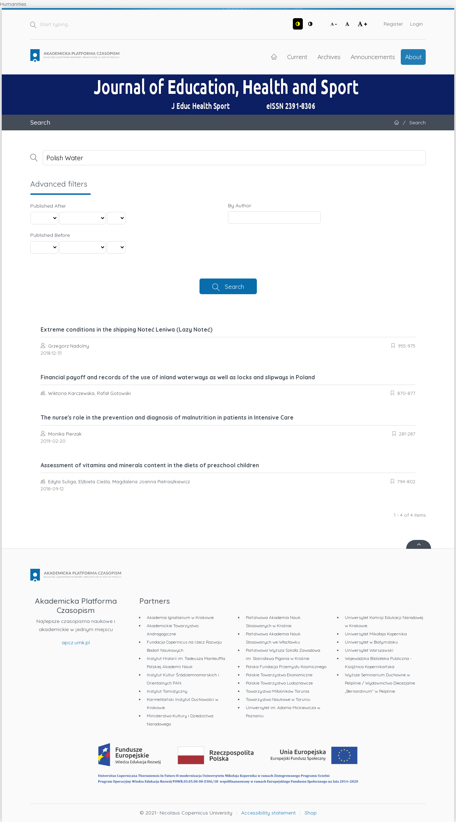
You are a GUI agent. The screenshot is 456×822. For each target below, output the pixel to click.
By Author (239, 205)
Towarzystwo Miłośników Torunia (277, 691)
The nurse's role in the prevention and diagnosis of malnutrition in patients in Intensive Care (167, 417)
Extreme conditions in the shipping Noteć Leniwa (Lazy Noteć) (126, 329)
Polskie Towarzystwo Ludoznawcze (279, 683)
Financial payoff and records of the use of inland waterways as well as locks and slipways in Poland (178, 377)
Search (234, 286)
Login (416, 24)
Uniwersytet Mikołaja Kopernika (376, 633)
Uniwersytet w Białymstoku (371, 642)
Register (393, 24)
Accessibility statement (268, 813)
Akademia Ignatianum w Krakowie (180, 617)
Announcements (373, 57)
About (413, 57)
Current (297, 57)
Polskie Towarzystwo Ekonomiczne (279, 674)
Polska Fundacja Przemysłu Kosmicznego (286, 666)
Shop (311, 813)
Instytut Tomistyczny (167, 691)
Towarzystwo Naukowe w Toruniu (278, 699)
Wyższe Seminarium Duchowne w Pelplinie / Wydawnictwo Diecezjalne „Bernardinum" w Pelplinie (380, 683)
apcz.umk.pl (76, 642)
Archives (329, 57)
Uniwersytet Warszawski (369, 650)
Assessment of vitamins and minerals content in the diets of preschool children (150, 465)
